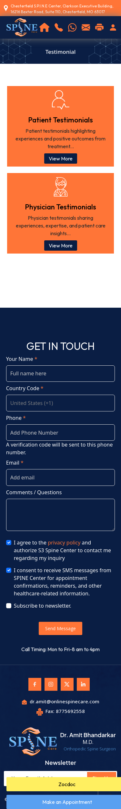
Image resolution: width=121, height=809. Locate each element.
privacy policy (64, 542)
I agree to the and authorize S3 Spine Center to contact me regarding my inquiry (62, 550)
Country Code (25, 388)
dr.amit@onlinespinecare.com (60, 701)
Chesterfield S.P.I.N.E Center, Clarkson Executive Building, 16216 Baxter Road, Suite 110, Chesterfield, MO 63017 (62, 9)
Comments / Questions (34, 492)
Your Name (21, 358)
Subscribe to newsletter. (42, 605)
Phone (16, 417)
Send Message (60, 628)
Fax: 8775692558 (60, 711)
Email (15, 462)
